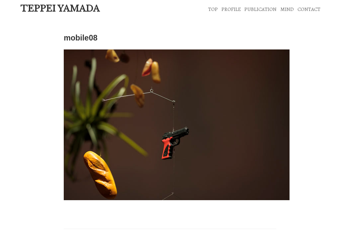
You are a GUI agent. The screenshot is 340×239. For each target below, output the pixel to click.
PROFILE (231, 9)
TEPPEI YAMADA (60, 8)
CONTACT (309, 9)
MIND (287, 9)
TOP (213, 9)
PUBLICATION (260, 9)
